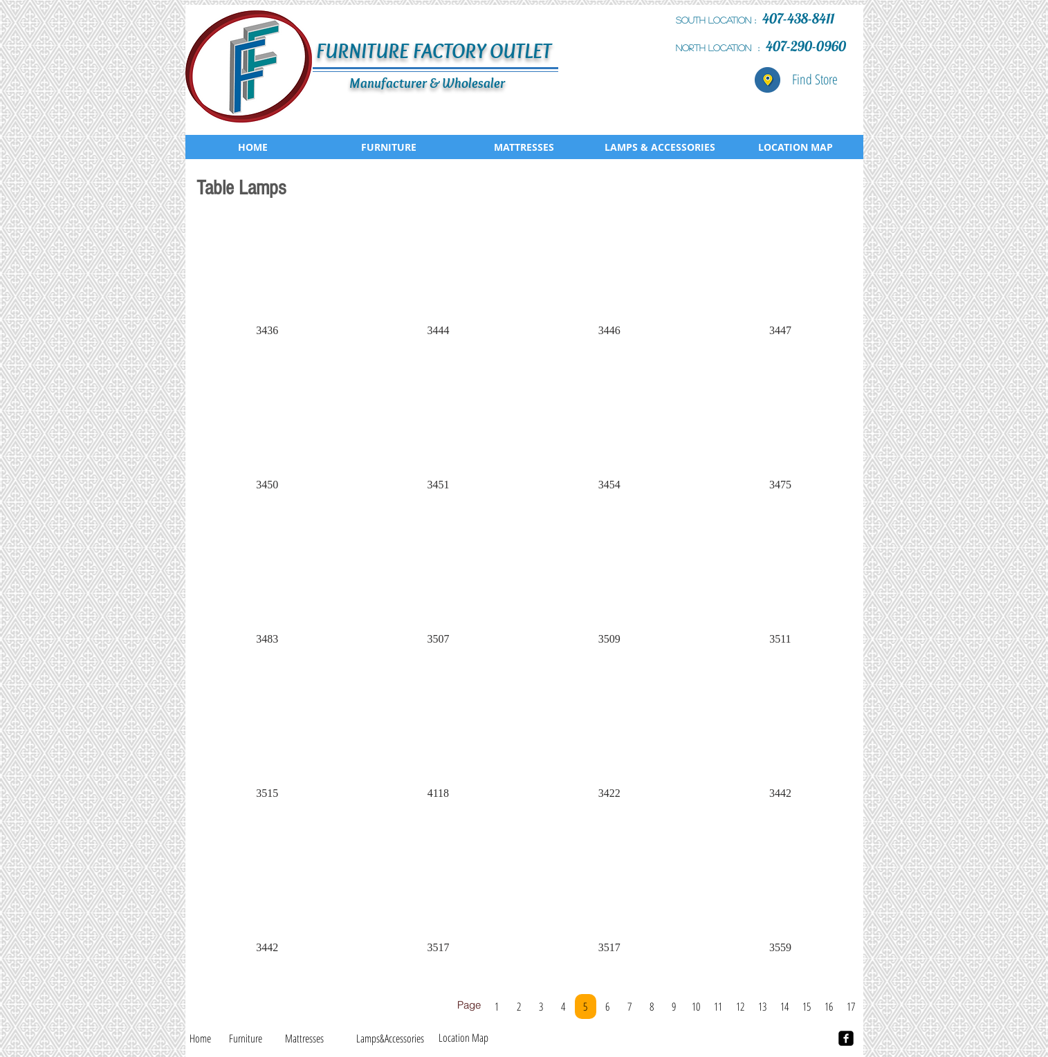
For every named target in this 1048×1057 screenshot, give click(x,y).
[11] (718, 1006)
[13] (762, 1006)
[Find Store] (815, 79)
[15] (807, 1006)
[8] (652, 1006)
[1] (497, 1006)
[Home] (200, 1038)
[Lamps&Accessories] (390, 1038)
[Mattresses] (304, 1038)
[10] (696, 1006)
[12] (740, 1006)
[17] (851, 1006)
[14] (785, 1006)
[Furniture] (245, 1038)
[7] (630, 1006)
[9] (674, 1006)
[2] (519, 1006)
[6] (607, 1006)
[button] (267, 283)
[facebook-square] (846, 1038)
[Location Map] (463, 1037)
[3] (541, 1006)
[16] (829, 1006)
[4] (563, 1006)
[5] (585, 1006)
